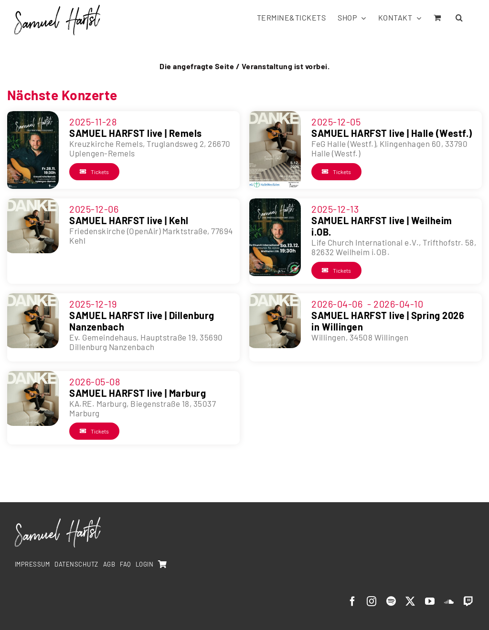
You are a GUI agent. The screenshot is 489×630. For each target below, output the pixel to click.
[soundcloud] (449, 601)
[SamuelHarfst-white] (58, 521)
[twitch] (469, 601)
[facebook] (353, 601)
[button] (459, 17)
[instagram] (372, 601)
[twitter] (410, 601)
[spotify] (391, 601)
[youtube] (430, 601)
